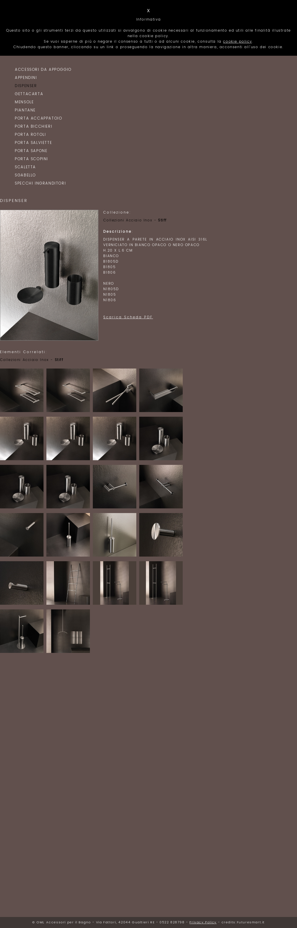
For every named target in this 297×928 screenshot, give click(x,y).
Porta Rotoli (30, 135)
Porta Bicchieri (33, 127)
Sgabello (25, 175)
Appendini (26, 78)
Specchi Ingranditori (40, 183)
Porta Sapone (31, 151)
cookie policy (237, 41)
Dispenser (26, 86)
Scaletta (25, 167)
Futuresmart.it (251, 922)
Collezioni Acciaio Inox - (135, 220)
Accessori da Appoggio (43, 70)
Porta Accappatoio (38, 118)
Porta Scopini (31, 159)
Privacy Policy (202, 922)
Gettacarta (29, 94)
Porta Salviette (33, 143)
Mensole (24, 102)
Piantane (25, 110)
